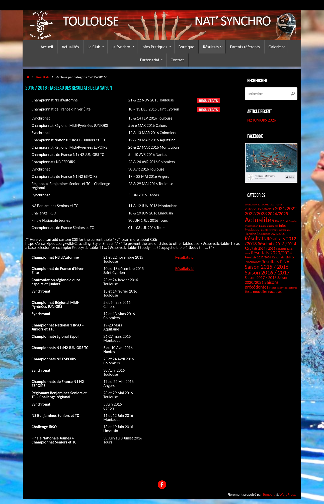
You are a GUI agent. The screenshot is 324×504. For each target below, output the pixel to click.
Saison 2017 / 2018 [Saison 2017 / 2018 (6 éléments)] (260, 277)
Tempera (269, 494)
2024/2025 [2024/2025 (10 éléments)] (278, 213)
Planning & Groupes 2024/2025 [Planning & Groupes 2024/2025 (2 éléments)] (265, 234)
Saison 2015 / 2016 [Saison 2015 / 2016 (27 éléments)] (267, 266)
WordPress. (288, 494)
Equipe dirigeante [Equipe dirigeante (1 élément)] (268, 226)
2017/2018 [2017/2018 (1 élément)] (276, 204)
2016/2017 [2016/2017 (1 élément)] (263, 204)
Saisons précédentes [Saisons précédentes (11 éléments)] (262, 284)
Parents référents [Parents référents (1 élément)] (269, 230)
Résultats (43, 77)
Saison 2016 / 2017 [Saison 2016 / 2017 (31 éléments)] (267, 272)
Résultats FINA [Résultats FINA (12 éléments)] (275, 261)
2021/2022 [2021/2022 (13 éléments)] (285, 208)
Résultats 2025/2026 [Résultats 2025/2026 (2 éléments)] (258, 257)
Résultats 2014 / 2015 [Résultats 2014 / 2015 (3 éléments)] (260, 248)
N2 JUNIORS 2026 (261, 120)
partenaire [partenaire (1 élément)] (285, 230)
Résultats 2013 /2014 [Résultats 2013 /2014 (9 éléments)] (277, 244)
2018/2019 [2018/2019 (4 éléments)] (253, 209)
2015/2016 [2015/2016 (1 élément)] (251, 204)
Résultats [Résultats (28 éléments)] (255, 238)
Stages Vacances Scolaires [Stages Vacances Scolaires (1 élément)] (283, 287)
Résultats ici (185, 257)
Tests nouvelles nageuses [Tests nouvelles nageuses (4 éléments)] (263, 291)
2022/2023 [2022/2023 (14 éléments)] (256, 213)
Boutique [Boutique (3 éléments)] (281, 221)
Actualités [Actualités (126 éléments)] (259, 219)
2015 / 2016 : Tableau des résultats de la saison (68, 88)
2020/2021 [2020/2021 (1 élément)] (268, 209)
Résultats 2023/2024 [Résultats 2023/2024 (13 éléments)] (271, 253)
